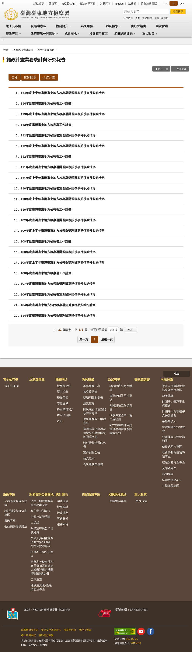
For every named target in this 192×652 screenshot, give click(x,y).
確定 (130, 329)
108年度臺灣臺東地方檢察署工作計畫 (46, 273)
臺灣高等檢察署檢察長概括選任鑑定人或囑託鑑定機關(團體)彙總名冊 (42, 567)
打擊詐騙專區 (170, 485)
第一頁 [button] (83, 339)
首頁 (5, 50)
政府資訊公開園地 (43, 33)
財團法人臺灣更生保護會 (173, 403)
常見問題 (147, 17)
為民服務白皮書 (93, 464)
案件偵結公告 (91, 452)
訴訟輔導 (112, 26)
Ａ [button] (173, 3)
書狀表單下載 (87, 3)
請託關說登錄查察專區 (15, 512)
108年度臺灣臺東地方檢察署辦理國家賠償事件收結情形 (58, 252)
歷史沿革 (62, 391)
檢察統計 (62, 506)
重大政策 (148, 33)
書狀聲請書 (138, 26)
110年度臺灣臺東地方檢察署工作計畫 (46, 209)
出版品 (35, 522)
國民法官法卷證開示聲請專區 (94, 411)
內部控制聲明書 (41, 516)
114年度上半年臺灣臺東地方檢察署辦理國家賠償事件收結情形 (63, 93)
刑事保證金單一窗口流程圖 (121, 417)
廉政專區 (12, 33)
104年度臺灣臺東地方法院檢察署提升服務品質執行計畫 (58, 305)
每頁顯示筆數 (98, 329)
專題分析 (62, 518)
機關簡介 (62, 26)
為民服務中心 (91, 385)
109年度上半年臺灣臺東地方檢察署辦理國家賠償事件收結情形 (63, 230)
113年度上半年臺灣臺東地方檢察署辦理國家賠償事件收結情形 (63, 114)
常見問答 (105, 3)
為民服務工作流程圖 (121, 407)
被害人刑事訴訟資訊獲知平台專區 (173, 387)
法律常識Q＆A (171, 479)
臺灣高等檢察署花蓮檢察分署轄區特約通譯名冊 (94, 432)
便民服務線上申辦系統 (94, 421)
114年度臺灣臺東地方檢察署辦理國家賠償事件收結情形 (58, 315)
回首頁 (53, 3)
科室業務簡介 (65, 409)
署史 (60, 421)
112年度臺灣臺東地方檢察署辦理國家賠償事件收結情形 (58, 135)
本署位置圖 (64, 415)
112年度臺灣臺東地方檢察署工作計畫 (46, 156)
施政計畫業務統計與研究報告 (35, 59)
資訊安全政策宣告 (51, 629)
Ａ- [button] (165, 3)
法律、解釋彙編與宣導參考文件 (42, 503)
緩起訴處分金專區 (173, 462)
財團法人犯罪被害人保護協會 (173, 413)
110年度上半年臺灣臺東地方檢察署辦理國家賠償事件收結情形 (63, 199)
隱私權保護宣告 (29, 629)
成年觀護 (167, 395)
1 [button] (95, 339)
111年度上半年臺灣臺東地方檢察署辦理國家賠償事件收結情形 (63, 178)
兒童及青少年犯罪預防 (173, 438)
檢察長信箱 (68, 3)
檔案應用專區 (98, 33)
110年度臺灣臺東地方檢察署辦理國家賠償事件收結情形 (58, 188)
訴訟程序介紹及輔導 (121, 387)
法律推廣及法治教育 (173, 429)
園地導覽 (62, 501)
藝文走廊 (89, 458)
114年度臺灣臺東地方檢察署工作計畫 (46, 103)
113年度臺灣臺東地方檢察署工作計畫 (46, 124)
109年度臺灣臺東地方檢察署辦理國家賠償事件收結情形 (58, 220)
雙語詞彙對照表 (93, 397)
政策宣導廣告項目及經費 (42, 530)
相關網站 (62, 524)
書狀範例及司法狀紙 (121, 397)
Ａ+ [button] (182, 3)
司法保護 (162, 26)
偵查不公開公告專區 (42, 553)
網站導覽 (38, 3)
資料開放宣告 (46, 635)
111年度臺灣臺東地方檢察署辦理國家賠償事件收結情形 (58, 167)
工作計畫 (49, 77)
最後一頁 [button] (107, 339)
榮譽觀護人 (169, 421)
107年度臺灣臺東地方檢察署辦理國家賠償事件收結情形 (58, 283)
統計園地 (71, 33)
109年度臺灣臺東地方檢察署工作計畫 (46, 241)
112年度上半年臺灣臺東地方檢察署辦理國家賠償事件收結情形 (63, 146)
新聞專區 (167, 474)
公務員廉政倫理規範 (15, 503)
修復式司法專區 (172, 446)
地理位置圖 (85, 629)
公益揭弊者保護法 (15, 526)
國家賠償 (30, 77)
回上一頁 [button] (163, 68)
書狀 (137, 17)
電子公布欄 (13, 26)
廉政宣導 (10, 520)
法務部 (132, 3)
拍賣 (156, 17)
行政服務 (62, 512)
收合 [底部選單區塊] (176, 373)
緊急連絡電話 (149, 3)
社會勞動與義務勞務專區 (173, 454)
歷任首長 (62, 397)
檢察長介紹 (64, 385)
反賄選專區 (38, 26)
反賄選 (165, 17)
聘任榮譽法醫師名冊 (94, 444)
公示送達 (128, 17)
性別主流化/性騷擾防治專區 (41, 587)
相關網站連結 (123, 33)
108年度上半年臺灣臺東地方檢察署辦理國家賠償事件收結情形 (63, 262)
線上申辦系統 (28, 635)
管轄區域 (62, 403)
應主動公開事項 (45, 50)
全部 (15, 77)
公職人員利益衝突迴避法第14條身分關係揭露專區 (42, 542)
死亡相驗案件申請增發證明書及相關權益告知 (121, 429)
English (119, 3)
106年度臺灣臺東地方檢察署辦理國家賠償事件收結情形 (58, 294)
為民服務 (87, 26)
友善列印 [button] (182, 68)
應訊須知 (89, 403)
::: (3, 2)
